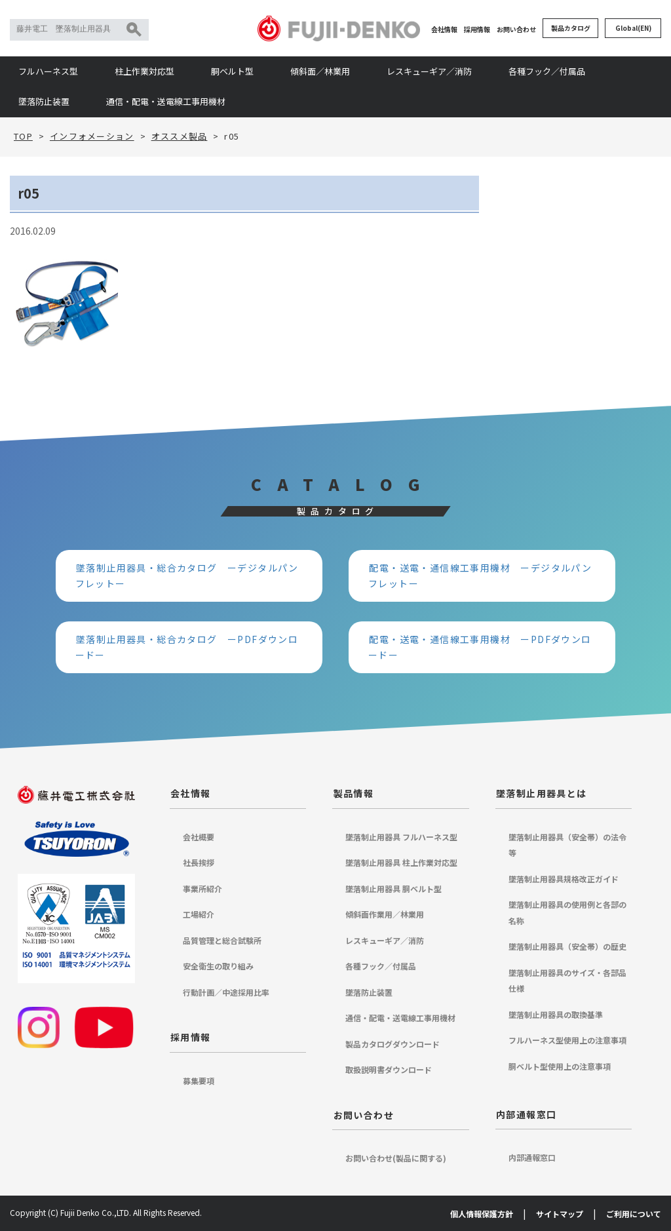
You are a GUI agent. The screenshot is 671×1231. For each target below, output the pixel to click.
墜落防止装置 (43, 101)
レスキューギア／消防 (429, 71)
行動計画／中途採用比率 (226, 992)
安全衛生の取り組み (218, 965)
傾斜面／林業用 (320, 71)
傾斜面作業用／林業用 (384, 914)
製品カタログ (570, 28)
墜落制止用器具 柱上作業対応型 (401, 862)
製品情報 (354, 793)
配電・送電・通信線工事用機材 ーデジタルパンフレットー (480, 576)
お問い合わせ (516, 29)
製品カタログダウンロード (392, 1043)
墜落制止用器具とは (541, 793)
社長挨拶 (198, 862)
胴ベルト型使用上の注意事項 (559, 1066)
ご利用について (633, 1213)
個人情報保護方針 (481, 1213)
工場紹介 (198, 914)
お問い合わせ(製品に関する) (395, 1157)
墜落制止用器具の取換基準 (555, 1014)
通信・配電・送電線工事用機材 (165, 101)
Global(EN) (633, 28)
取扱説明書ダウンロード (388, 1069)
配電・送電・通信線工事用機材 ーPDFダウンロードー (480, 647)
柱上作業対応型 (144, 71)
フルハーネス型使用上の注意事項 (567, 1039)
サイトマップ (559, 1213)
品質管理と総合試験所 (222, 940)
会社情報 (444, 29)
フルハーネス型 (48, 71)
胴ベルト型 (232, 71)
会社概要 (198, 836)
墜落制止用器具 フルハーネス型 (401, 836)
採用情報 (477, 29)
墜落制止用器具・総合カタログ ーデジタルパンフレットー (187, 576)
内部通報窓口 (526, 1114)
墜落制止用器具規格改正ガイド (563, 878)
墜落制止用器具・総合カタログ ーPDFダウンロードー (187, 647)
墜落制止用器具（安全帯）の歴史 (567, 946)
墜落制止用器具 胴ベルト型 (393, 888)
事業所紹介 (202, 888)
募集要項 (198, 1080)
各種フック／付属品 (546, 71)
